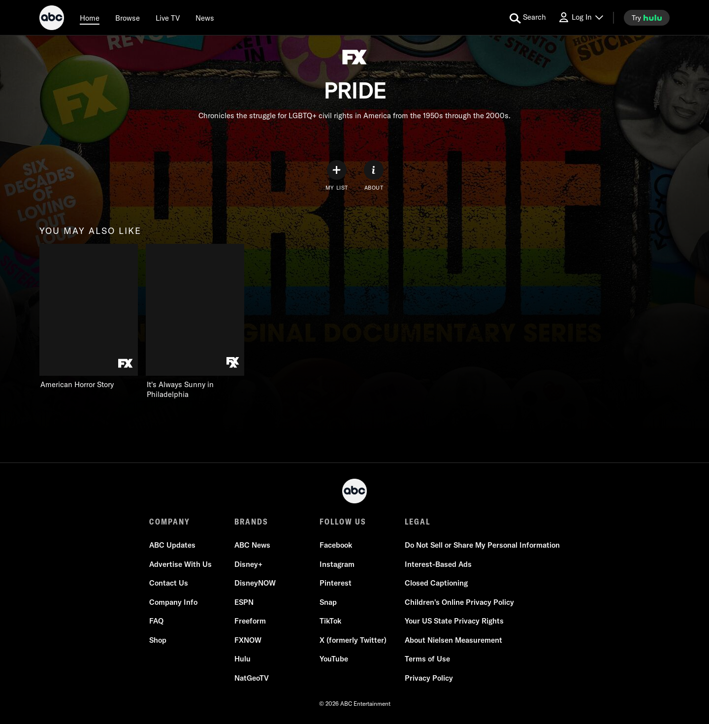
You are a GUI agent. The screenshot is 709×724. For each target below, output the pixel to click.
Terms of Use (427, 658)
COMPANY (169, 521)
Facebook (336, 545)
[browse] (127, 18)
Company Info (173, 602)
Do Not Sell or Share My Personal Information (482, 545)
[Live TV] (168, 18)
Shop (157, 640)
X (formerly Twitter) (353, 640)
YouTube (334, 658)
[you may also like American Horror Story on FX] (88, 317)
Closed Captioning (436, 583)
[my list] (336, 175)
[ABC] (51, 19)
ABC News (252, 545)
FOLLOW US (343, 521)
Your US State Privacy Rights (454, 620)
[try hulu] (647, 18)
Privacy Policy (429, 678)
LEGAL (417, 521)
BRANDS (251, 521)
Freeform (250, 620)
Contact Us (168, 583)
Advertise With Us (180, 564)
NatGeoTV (251, 678)
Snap (328, 602)
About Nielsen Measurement (453, 640)
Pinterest (336, 583)
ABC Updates (172, 545)
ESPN (244, 602)
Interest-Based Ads (438, 564)
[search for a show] (528, 17)
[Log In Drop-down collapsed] (580, 17)
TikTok (330, 620)
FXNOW (247, 640)
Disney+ (248, 564)
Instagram (337, 564)
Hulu (242, 658)
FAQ (156, 620)
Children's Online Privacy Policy (459, 602)
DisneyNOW (255, 583)
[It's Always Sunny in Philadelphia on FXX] (195, 321)
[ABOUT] (374, 175)
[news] (204, 18)
